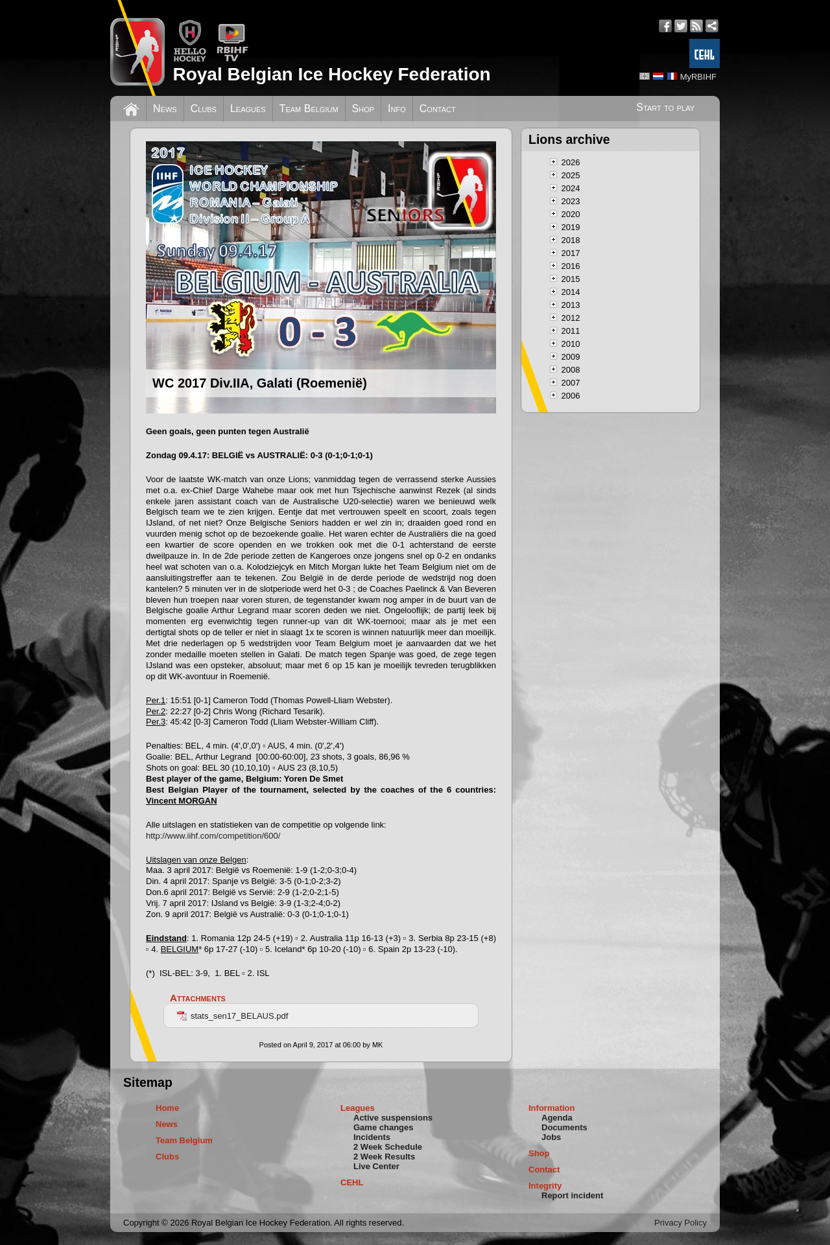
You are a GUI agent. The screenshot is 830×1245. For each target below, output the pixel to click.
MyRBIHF (698, 77)
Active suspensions (393, 1118)
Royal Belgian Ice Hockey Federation (331, 74)
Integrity (545, 1186)
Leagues (248, 108)
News (165, 108)
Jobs (551, 1137)
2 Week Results (384, 1156)
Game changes (383, 1127)
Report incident (572, 1195)
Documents (564, 1127)
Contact (438, 108)
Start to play (665, 107)
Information (551, 1108)
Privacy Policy (680, 1223)
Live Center (376, 1166)
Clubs (204, 108)
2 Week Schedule (387, 1147)
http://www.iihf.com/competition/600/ (213, 836)
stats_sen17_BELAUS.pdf (232, 1016)
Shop (363, 108)
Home (167, 1108)
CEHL (351, 1182)
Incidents (371, 1137)
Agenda (557, 1118)
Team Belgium (308, 108)
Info (397, 108)
